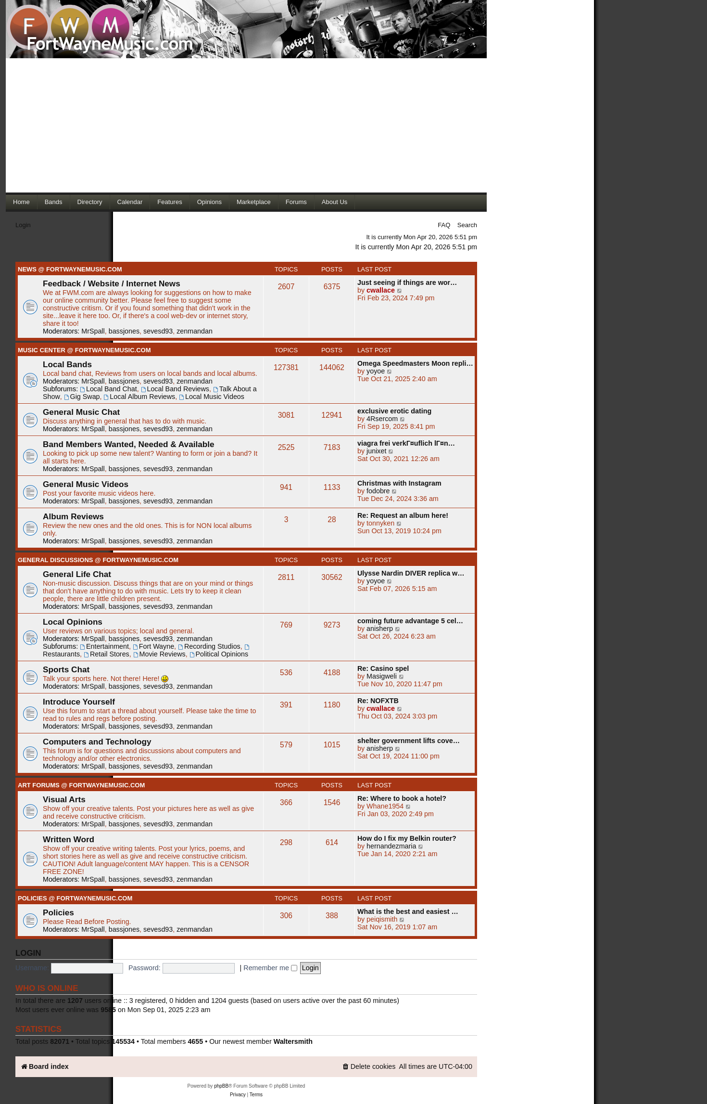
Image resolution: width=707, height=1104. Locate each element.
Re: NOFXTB (378, 701)
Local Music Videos (211, 396)
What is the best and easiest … (407, 911)
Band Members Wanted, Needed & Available (129, 444)
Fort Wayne (153, 646)
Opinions (209, 201)
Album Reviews (73, 516)
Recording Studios (209, 646)
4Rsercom (382, 419)
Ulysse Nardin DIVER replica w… (410, 573)
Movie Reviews (159, 654)
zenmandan (195, 331)
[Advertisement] (246, 125)
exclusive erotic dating (394, 411)
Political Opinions (219, 654)
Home (21, 201)
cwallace (380, 290)
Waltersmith (293, 1041)
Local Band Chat (108, 389)
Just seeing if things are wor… (407, 282)
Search (467, 225)
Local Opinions (72, 622)
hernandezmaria (391, 846)
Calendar (130, 201)
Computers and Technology (97, 741)
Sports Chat (66, 669)
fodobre (378, 491)
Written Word (68, 839)
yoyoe (375, 371)
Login (23, 225)
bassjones (124, 331)
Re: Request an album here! (402, 515)
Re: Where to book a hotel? (401, 798)
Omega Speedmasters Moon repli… (415, 363)
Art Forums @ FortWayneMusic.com (81, 785)
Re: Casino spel (383, 668)
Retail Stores (106, 654)
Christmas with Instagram (399, 483)
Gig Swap (82, 396)
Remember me (270, 968)
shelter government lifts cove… (408, 741)
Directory (89, 201)
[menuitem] (369, 1066)
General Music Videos (85, 484)
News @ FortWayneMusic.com (70, 269)
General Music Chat (81, 412)
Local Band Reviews (175, 389)
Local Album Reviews (140, 396)
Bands (54, 201)
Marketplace (254, 201)
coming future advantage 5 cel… (410, 621)
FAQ (444, 225)
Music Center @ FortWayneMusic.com (84, 350)
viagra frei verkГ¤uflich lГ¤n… (406, 443)
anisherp (379, 628)
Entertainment (104, 646)
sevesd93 (158, 331)
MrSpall (92, 331)
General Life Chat (77, 574)
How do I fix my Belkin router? (406, 838)
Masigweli (381, 676)
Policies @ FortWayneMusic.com (75, 898)
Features (169, 201)
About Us (334, 201)
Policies (58, 912)
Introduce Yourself (79, 701)
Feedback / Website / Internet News (111, 283)
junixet (376, 451)
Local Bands (67, 364)
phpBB (221, 1086)
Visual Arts (64, 799)
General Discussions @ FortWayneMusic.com (98, 560)
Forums (296, 201)
